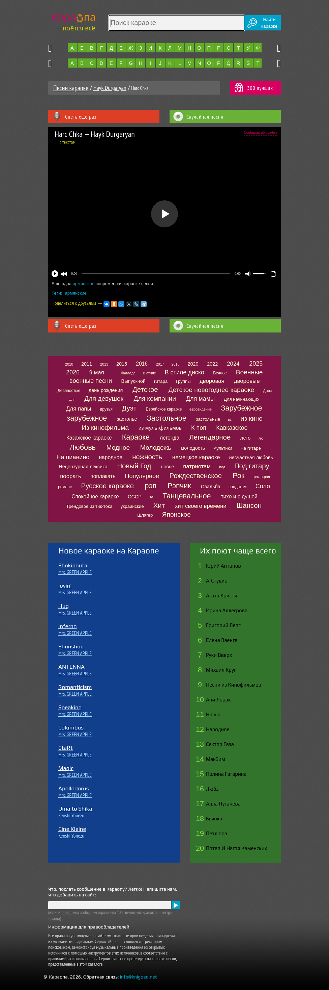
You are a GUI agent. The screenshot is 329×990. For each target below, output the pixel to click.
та (151, 497)
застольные (208, 419)
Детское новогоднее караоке (211, 389)
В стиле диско (184, 372)
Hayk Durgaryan (109, 88)
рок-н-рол (262, 477)
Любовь (82, 447)
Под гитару (251, 466)
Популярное (142, 476)
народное (110, 457)
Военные (249, 372)
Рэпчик (179, 485)
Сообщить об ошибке (260, 132)
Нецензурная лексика (83, 466)
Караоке (136, 437)
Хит (159, 505)
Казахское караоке (89, 438)
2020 (193, 364)
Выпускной (133, 381)
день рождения (106, 390)
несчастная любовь (251, 457)
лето (245, 438)
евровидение (200, 409)
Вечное (220, 373)
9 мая (96, 372)
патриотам (197, 466)
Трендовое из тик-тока (89, 506)
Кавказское (231, 427)
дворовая (212, 381)
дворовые (247, 381)
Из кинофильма (105, 427)
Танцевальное (186, 496)
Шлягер (145, 515)
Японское (176, 514)
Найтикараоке (269, 23)
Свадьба (210, 486)
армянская (83, 283)
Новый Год (134, 466)
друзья (106, 409)
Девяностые (69, 390)
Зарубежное (241, 408)
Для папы (78, 408)
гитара (161, 381)
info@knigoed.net (138, 977)
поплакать (102, 476)
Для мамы (200, 398)
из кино (252, 418)
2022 (212, 364)
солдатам (237, 487)
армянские (76, 293)
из (230, 419)
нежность (147, 457)
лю (261, 438)
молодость (193, 448)
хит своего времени (201, 506)
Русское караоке (107, 486)
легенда (169, 438)
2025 (256, 363)
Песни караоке (70, 87)
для (72, 399)
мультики (222, 448)
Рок (238, 475)
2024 (233, 364)
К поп (198, 427)
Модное (118, 447)
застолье (127, 419)
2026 (73, 372)
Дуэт (129, 408)
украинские (132, 506)
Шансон (249, 505)
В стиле (149, 373)
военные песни (90, 380)
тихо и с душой (239, 496)
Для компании (154, 398)
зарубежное (87, 418)
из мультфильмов (160, 428)
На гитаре (250, 448)
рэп (150, 485)
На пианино (73, 457)
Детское (145, 389)
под (222, 467)
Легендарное (210, 437)
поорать (70, 476)
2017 (160, 364)
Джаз (267, 391)
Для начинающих (241, 399)
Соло (263, 486)
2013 (104, 364)
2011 (86, 364)
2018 (176, 364)
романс (65, 487)
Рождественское (196, 475)
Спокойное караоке (95, 496)
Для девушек (103, 398)
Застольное (166, 418)
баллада (128, 373)
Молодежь (156, 447)
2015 (121, 364)
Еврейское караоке (164, 409)
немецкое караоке (196, 457)
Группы (183, 381)
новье (167, 466)
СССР (135, 496)
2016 (142, 364)
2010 (69, 364)
